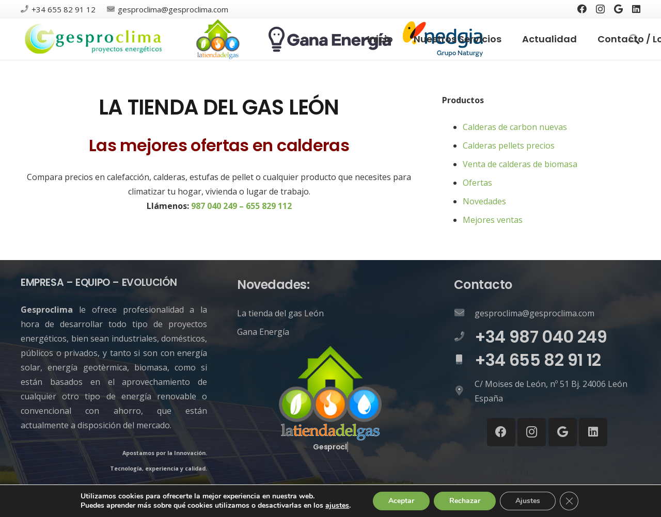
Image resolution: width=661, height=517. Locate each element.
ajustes (337, 505)
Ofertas (477, 182)
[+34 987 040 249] (464, 337)
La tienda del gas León (280, 313)
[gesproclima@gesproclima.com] (464, 313)
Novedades (484, 201)
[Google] (618, 8)
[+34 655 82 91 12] (464, 360)
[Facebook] (582, 8)
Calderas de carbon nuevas (515, 127)
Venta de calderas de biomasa (520, 164)
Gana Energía (263, 331)
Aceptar (401, 501)
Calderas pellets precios (509, 145)
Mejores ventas (493, 219)
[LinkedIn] (636, 8)
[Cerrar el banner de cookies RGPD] (569, 501)
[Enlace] (94, 39)
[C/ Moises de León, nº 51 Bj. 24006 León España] (464, 391)
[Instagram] (600, 9)
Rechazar (464, 501)
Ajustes (527, 501)
